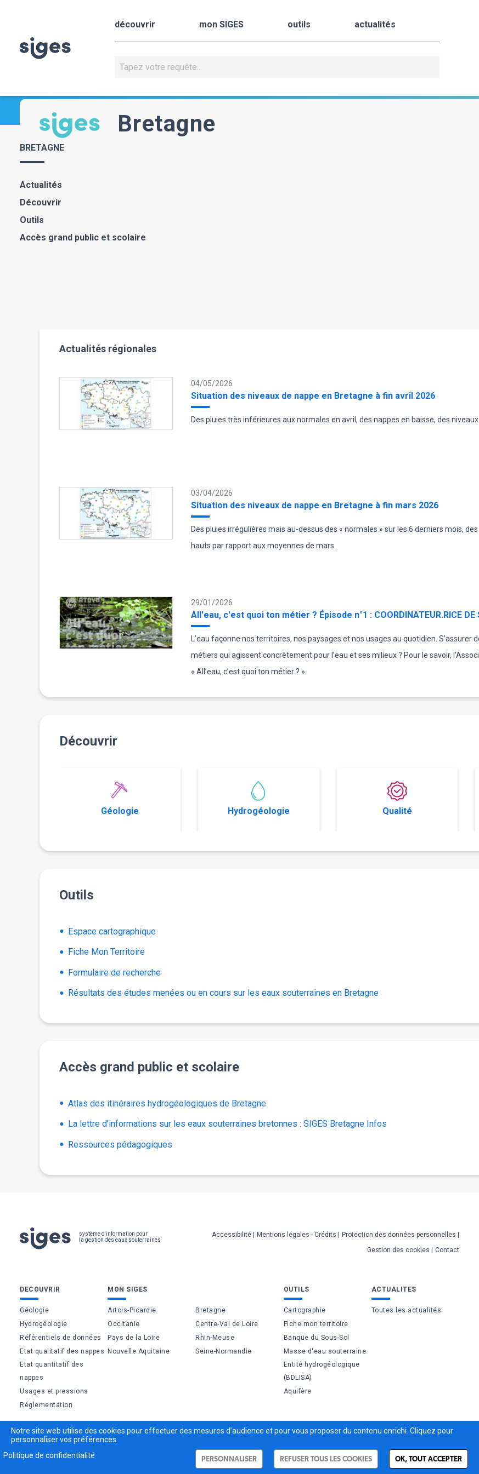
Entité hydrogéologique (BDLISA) (322, 1371)
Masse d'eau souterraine (325, 1351)
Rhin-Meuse (214, 1337)
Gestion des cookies (398, 1250)
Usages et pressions (54, 1391)
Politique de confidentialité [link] (49, 1455)
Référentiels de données (61, 1337)
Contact (447, 1250)
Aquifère (298, 1391)
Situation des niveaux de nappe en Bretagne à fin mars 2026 (314, 505)
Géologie (120, 798)
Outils (32, 220)
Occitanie (124, 1324)
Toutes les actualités (406, 1310)
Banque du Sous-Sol (317, 1337)
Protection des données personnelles (399, 1234)
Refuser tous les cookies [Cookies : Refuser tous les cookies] (326, 1459)
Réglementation (46, 1405)
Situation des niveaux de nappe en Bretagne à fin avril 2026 (313, 396)
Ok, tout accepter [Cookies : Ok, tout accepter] (428, 1459)
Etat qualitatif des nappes (62, 1351)
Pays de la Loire (134, 1337)
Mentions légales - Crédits (296, 1234)
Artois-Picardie (132, 1310)
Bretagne (210, 1310)
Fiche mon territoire (316, 1324)
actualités (375, 24)
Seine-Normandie (223, 1351)
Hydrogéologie (259, 798)
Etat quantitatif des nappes (51, 1371)
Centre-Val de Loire (226, 1324)
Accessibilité (231, 1234)
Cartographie (305, 1310)
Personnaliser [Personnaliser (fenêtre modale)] (229, 1459)
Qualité (397, 798)
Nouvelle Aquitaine (139, 1351)
